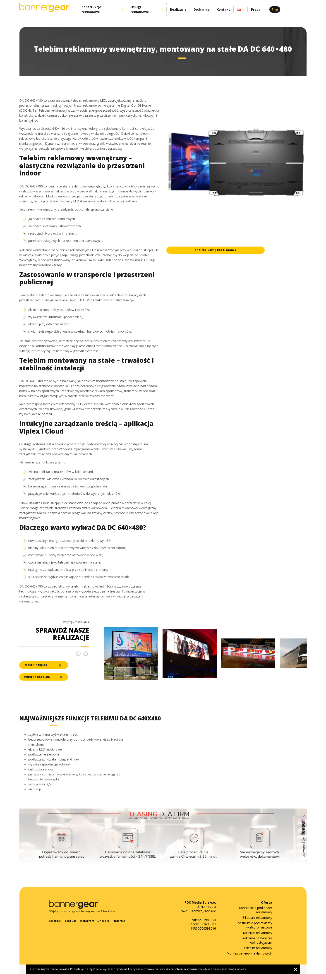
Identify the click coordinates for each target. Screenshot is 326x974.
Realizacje (178, 9)
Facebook (55, 920)
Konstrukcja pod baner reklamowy (255, 910)
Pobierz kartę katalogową (215, 250)
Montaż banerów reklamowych (249, 953)
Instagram (87, 920)
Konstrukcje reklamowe (91, 9)
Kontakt (223, 9)
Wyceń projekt (43, 665)
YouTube (71, 920)
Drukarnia (202, 9)
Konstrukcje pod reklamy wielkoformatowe (254, 925)
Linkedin (103, 920)
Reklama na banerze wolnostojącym (257, 940)
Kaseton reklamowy (257, 933)
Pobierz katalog (43, 677)
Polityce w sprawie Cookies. (228, 969)
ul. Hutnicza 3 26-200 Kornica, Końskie (198, 906)
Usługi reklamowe (140, 9)
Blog (275, 9)
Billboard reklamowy (257, 917)
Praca (255, 9)
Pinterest (119, 920)
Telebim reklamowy (257, 948)
